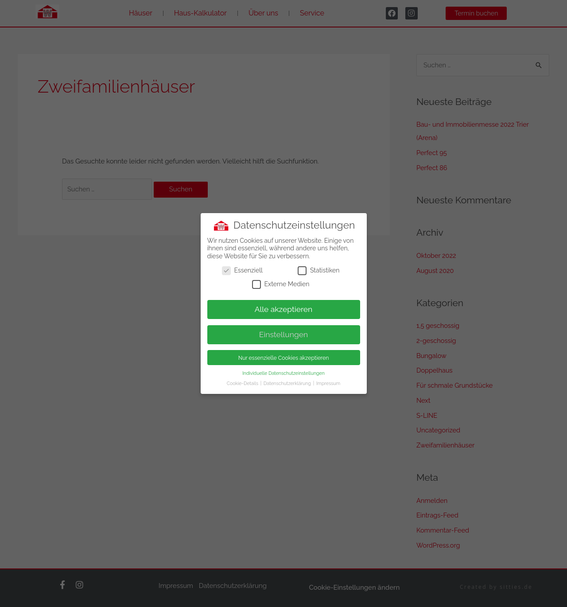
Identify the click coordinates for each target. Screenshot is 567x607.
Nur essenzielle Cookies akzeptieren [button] (283, 356)
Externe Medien (281, 283)
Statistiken (318, 269)
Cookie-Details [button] (243, 381)
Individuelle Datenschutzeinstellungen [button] (283, 371)
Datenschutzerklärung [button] (288, 381)
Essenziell (242, 269)
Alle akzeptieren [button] (284, 308)
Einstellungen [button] (283, 333)
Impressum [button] (328, 381)
